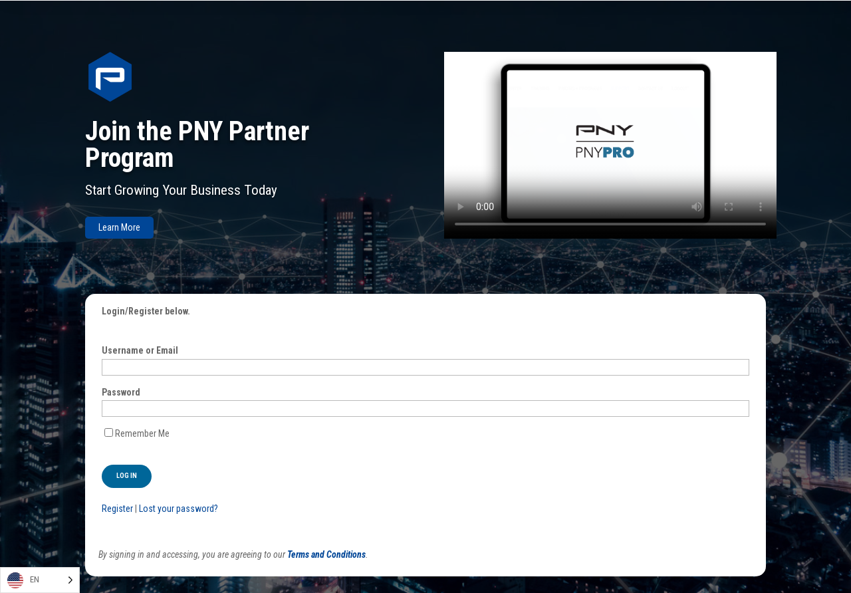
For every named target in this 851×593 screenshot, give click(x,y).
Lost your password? (178, 508)
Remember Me (142, 433)
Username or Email (140, 350)
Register (117, 508)
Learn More (119, 227)
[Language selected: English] (40, 580)
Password (121, 392)
